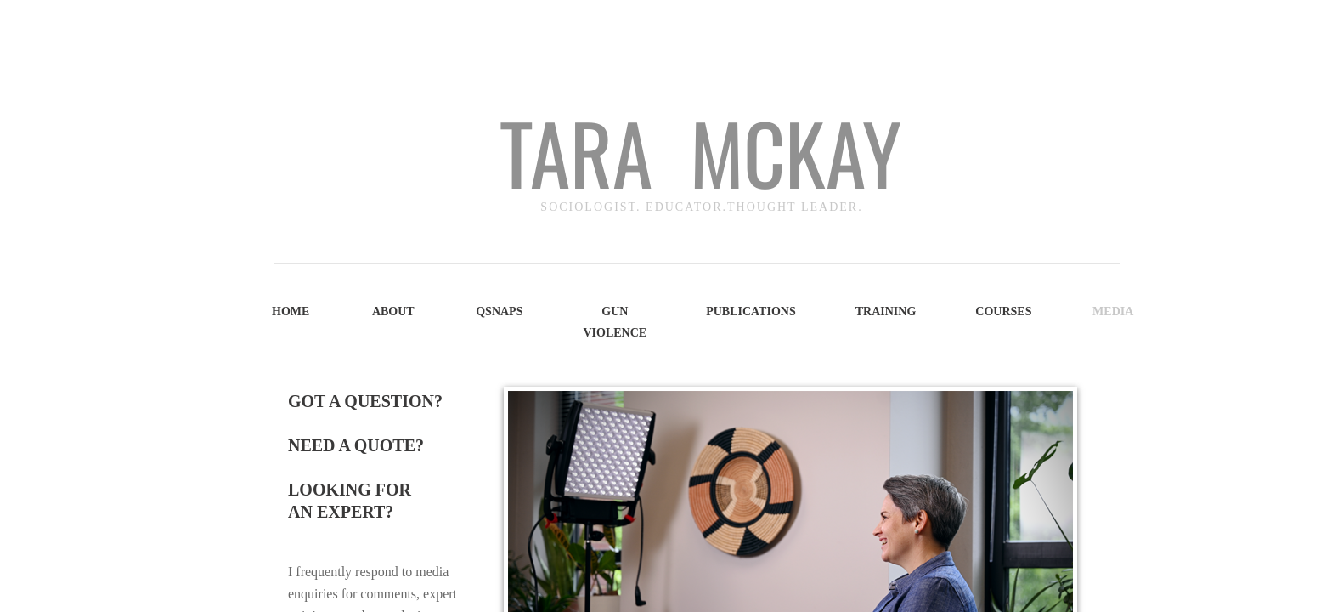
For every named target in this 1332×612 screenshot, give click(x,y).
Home (290, 311)
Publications (751, 311)
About (393, 311)
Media (1112, 311)
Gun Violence (614, 322)
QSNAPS (499, 311)
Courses (1003, 311)
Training (886, 311)
